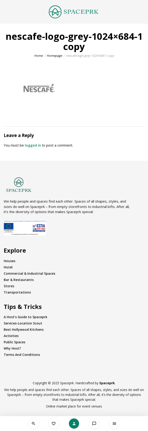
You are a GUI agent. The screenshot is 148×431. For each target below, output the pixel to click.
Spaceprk (107, 383)
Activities (11, 336)
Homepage (54, 55)
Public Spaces (14, 342)
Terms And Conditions (22, 354)
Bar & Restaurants (19, 279)
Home (38, 55)
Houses (9, 261)
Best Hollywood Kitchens (24, 329)
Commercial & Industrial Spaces (29, 273)
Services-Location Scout (23, 323)
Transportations (17, 292)
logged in (33, 145)
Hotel (8, 267)
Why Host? (12, 348)
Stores (9, 286)
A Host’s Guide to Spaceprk (25, 317)
